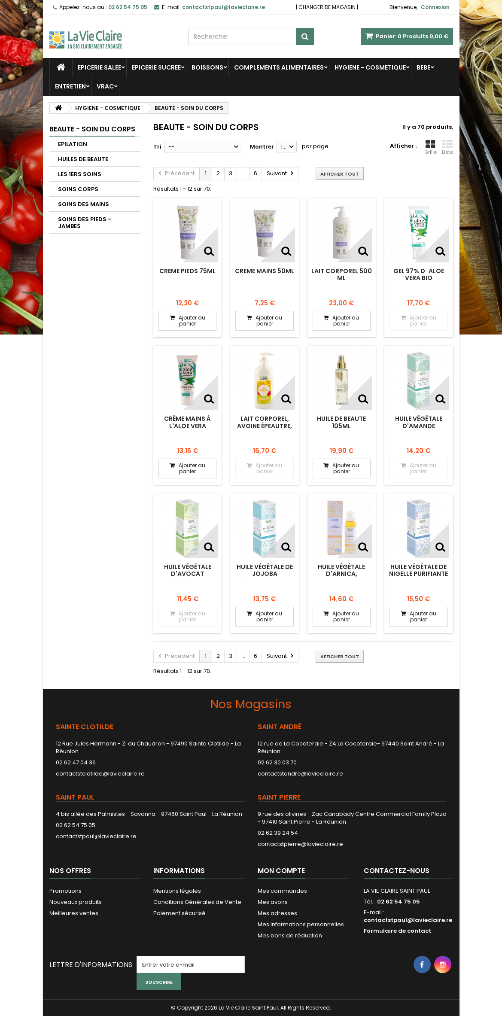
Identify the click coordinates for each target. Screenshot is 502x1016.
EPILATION (72, 144)
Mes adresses (277, 913)
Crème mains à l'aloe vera (187, 422)
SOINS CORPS (78, 189)
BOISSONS (207, 67)
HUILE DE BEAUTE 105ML (341, 422)
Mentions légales (177, 891)
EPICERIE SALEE (99, 67)
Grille (430, 147)
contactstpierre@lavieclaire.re (300, 844)
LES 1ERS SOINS (79, 174)
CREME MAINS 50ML (264, 271)
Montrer (262, 147)
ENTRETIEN (70, 86)
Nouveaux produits (75, 902)
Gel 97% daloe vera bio (418, 274)
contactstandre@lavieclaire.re (300, 774)
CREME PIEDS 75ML (187, 271)
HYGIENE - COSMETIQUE (370, 67)
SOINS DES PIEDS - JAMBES (84, 222)
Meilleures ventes (73, 913)
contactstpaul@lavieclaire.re (96, 836)
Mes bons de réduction (290, 935)
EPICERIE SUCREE (156, 67)
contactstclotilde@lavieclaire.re (100, 774)
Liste (447, 147)
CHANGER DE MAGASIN (327, 7)
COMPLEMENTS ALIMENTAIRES (279, 67)
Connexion (435, 7)
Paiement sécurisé (179, 913)
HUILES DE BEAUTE (83, 159)
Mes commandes (282, 891)
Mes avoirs (273, 902)
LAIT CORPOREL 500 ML (341, 274)
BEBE (423, 67)
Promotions (65, 891)
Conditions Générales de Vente (197, 902)
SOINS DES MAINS (83, 204)
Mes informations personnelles (301, 924)
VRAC (105, 86)
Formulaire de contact (397, 931)
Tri (157, 147)
